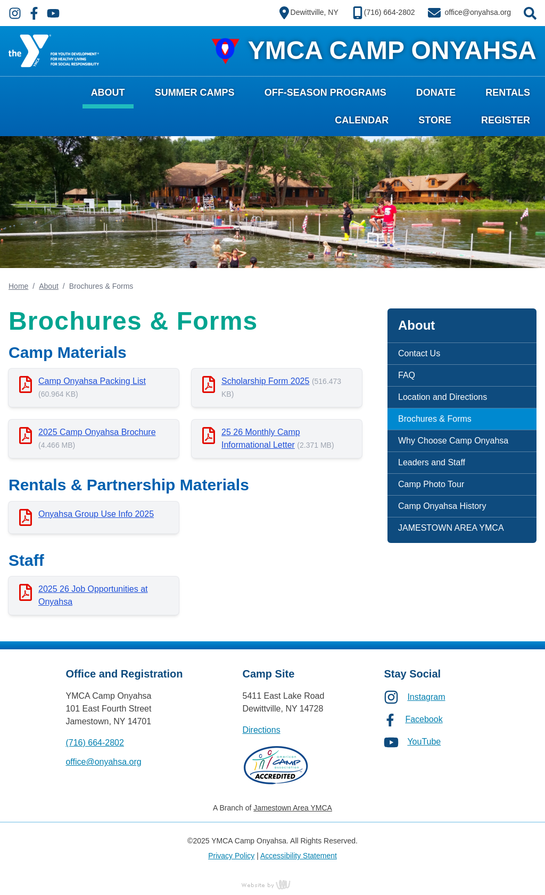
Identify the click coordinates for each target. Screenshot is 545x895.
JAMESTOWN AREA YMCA (451, 527)
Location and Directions (442, 397)
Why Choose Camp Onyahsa (453, 440)
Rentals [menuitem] (507, 92)
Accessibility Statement (298, 855)
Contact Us (419, 353)
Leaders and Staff (431, 462)
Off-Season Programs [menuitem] (325, 92)
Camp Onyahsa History (442, 506)
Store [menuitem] (434, 120)
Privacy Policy (231, 855)
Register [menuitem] (505, 120)
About (49, 286)
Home (18, 286)
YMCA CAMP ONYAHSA (392, 50)
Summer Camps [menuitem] (195, 92)
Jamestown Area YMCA (292, 808)
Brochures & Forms (435, 418)
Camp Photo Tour (431, 484)
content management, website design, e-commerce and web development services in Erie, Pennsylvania (272, 884)
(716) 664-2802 (94, 742)
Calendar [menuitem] (362, 120)
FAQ (406, 375)
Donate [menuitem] (436, 92)
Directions (261, 729)
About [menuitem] (108, 92)
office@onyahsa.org (103, 761)
